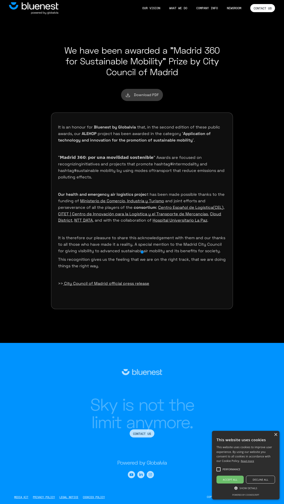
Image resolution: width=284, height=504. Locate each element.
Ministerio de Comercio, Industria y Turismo (122, 200)
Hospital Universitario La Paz (180, 220)
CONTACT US (263, 8)
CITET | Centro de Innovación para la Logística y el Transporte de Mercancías (133, 213)
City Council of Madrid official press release (106, 283)
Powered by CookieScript (245, 494)
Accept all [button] (230, 479)
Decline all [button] (260, 479)
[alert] (245, 465)
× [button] (275, 434)
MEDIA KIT (21, 497)
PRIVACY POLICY (44, 497)
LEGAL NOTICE (68, 497)
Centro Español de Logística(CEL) (190, 207)
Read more (247, 461)
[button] (245, 488)
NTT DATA (83, 220)
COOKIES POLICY (94, 497)
